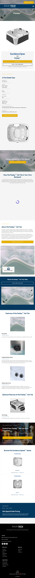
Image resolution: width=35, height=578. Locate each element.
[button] (33, 6)
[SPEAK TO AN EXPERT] (8, 270)
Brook (17, 492)
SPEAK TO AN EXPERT (8, 272)
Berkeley (17, 470)
